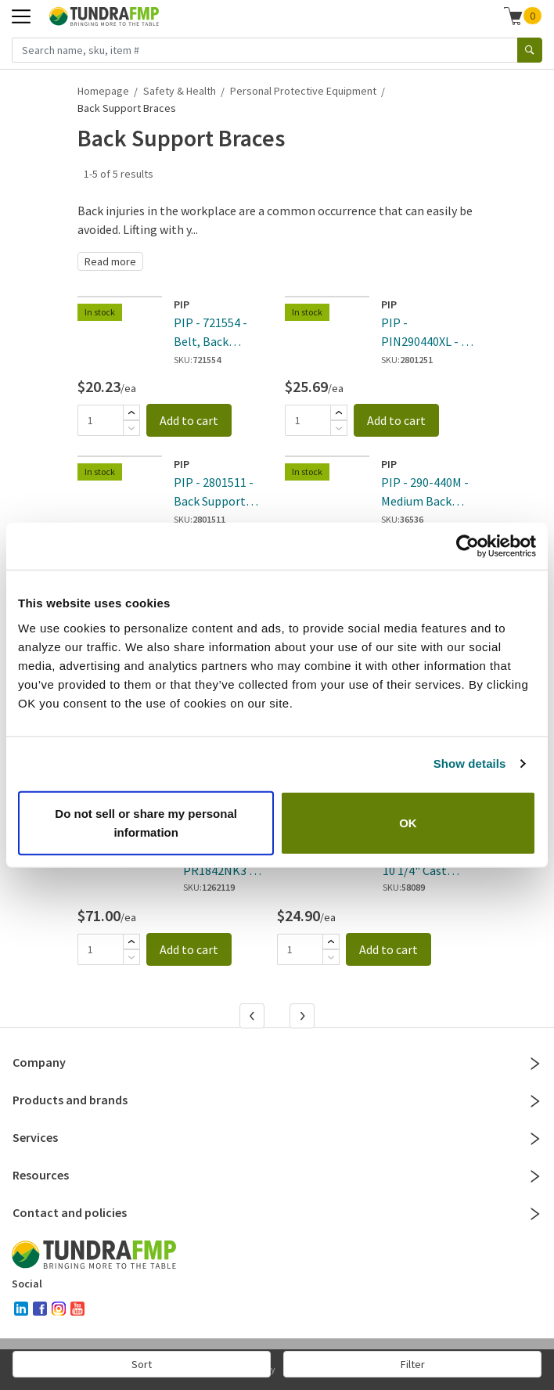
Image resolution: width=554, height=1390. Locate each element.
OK (408, 822)
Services (277, 1137)
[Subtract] (131, 428)
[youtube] (77, 1308)
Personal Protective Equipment (303, 91)
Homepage (103, 91)
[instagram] (58, 1308)
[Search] (529, 50)
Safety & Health (179, 91)
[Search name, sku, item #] (265, 50)
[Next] (303, 1017)
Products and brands (277, 1099)
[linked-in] (21, 1308)
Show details (469, 763)
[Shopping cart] (513, 15)
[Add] (131, 412)
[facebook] (40, 1308)
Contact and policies (277, 1212)
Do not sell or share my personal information (146, 822)
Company (277, 1062)
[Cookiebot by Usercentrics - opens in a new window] (467, 546)
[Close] (535, 1063)
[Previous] (253, 1017)
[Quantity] (100, 420)
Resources (277, 1175)
